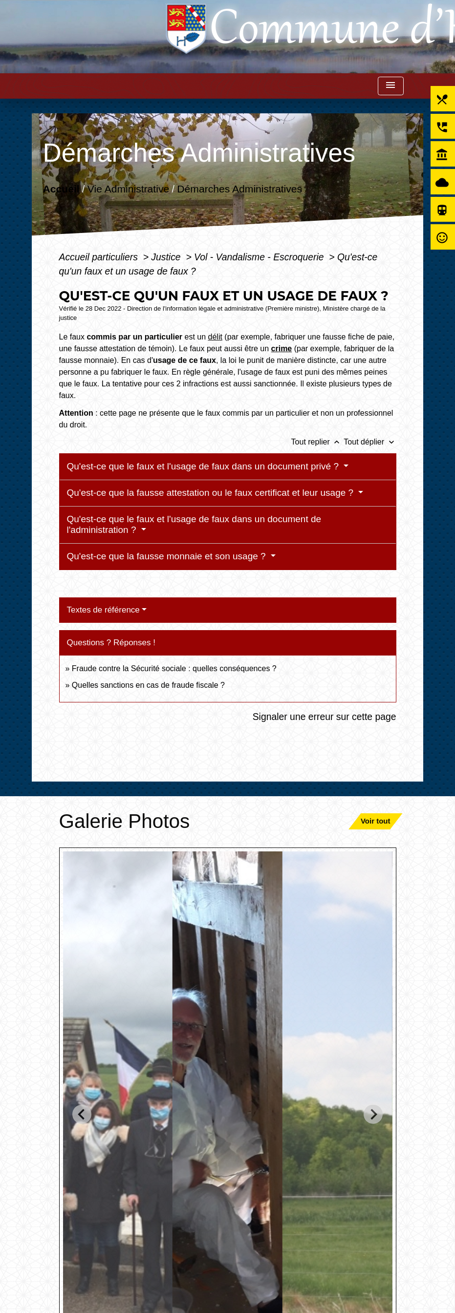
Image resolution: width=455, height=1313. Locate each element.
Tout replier (317, 442)
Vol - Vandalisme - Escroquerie (260, 257)
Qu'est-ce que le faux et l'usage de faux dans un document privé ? (204, 466)
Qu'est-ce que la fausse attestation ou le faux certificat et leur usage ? (211, 492)
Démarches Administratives (240, 188)
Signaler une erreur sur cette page (324, 716)
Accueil (61, 188)
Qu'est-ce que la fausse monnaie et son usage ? (167, 556)
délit (215, 337)
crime (281, 348)
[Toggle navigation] (390, 86)
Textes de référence (103, 609)
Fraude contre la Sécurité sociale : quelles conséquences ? (174, 668)
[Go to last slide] (81, 1114)
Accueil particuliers (100, 257)
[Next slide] (373, 1114)
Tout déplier (370, 442)
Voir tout (375, 821)
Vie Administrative (128, 188)
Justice (167, 257)
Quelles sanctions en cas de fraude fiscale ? (148, 685)
